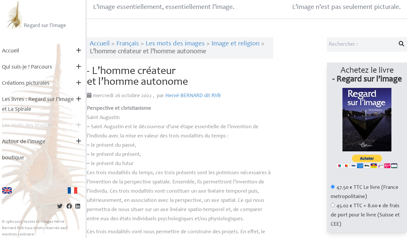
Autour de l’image (23, 142)
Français (127, 44)
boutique (13, 158)
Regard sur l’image (35, 15)
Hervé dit (193, 96)
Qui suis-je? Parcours (27, 67)
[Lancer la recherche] (401, 44)
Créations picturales (26, 83)
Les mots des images (27, 126)
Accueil (10, 51)
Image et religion (235, 44)
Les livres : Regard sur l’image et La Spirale (38, 104)
